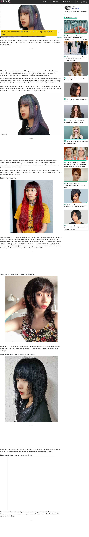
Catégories (55, 1)
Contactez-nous (68, 1)
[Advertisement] (31, 59)
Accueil (45, 1)
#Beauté (59, 37)
